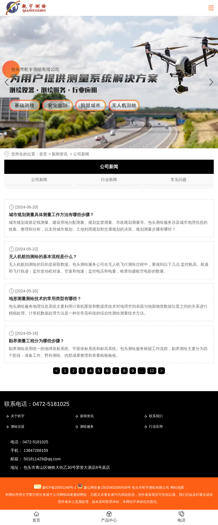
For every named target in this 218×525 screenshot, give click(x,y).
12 (152, 370)
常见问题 (178, 179)
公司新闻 (39, 179)
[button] (211, 82)
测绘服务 (87, 427)
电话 (181, 516)
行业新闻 (109, 179)
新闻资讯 (60, 154)
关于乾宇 (17, 416)
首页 (43, 154)
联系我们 (156, 416)
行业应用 (156, 427)
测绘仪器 (17, 427)
